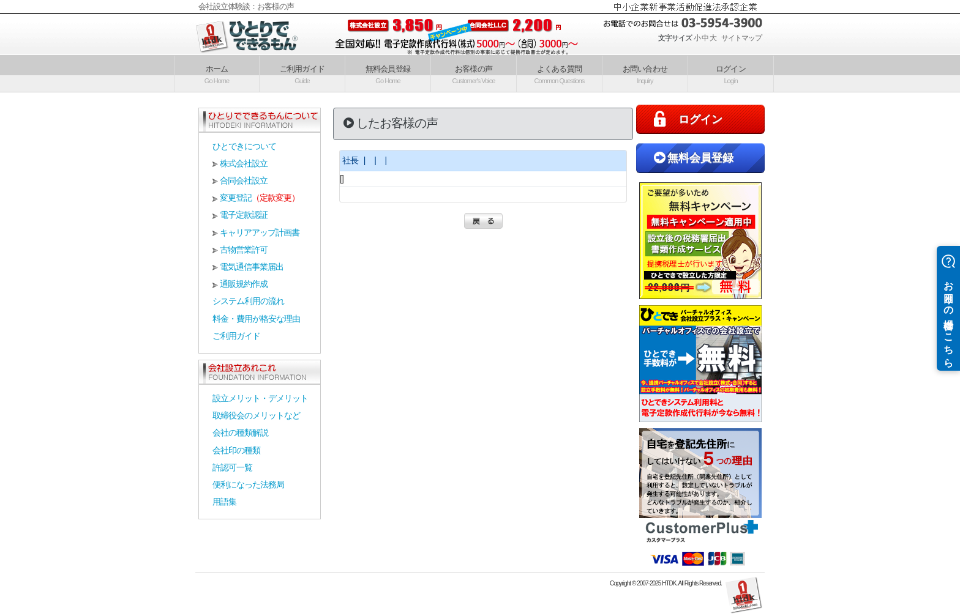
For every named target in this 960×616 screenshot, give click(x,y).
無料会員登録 (388, 73)
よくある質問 (559, 73)
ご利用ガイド (302, 73)
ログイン (730, 73)
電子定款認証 (244, 215)
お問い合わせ (645, 73)
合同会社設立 (244, 180)
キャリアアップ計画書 (259, 232)
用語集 (224, 502)
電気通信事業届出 (251, 267)
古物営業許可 (244, 249)
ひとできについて (244, 146)
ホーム (216, 73)
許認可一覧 (232, 467)
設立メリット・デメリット (260, 398)
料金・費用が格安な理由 (256, 319)
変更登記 (236, 197)
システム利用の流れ (248, 301)
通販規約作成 (244, 284)
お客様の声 (473, 73)
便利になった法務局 (248, 484)
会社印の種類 (236, 450)
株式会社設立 (244, 163)
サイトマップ (741, 38)
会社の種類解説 (240, 432)
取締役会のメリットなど (256, 415)
